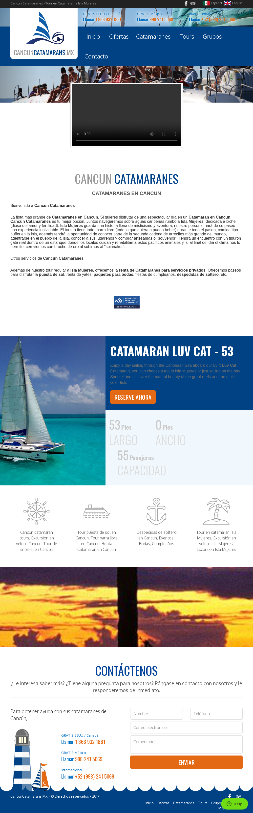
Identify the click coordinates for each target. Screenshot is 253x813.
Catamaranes (153, 36)
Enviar (186, 762)
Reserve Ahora (132, 396)
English (233, 3)
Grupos (212, 36)
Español (212, 3)
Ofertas (119, 36)
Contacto (96, 56)
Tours (186, 36)
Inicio (93, 36)
